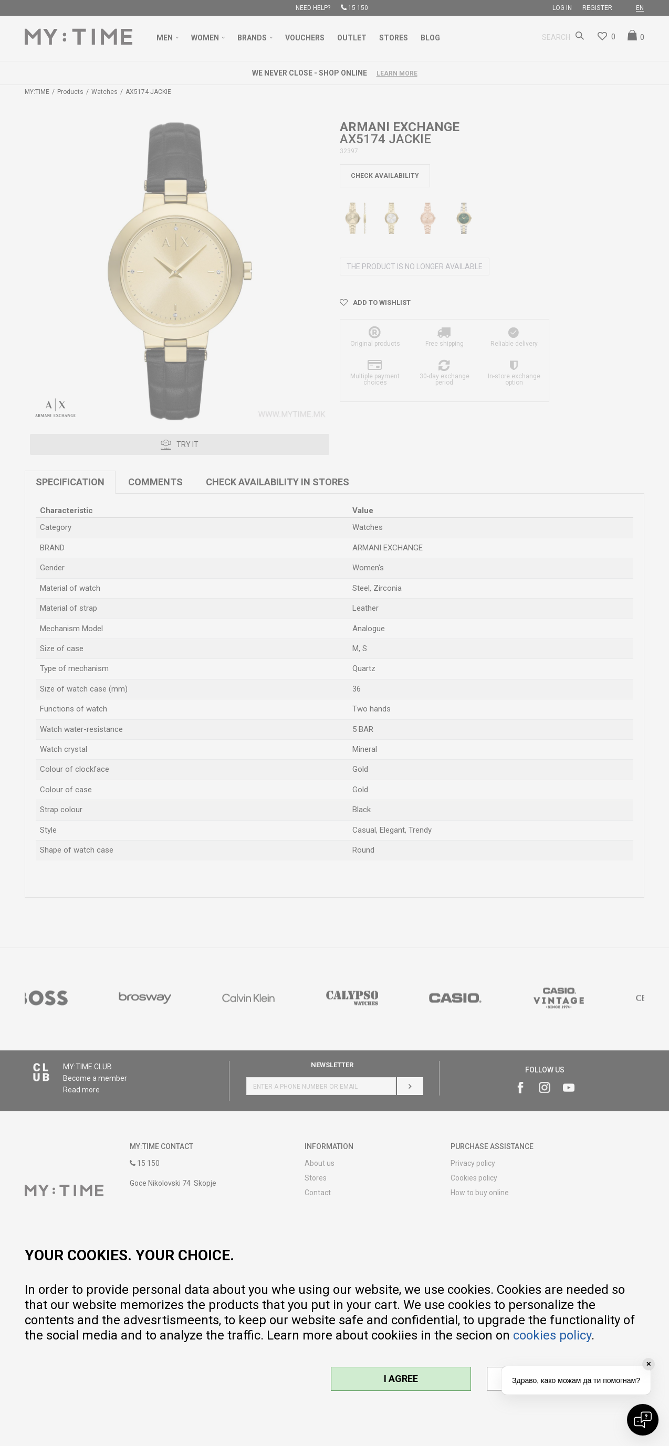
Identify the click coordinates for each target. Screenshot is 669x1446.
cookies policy (552, 1335)
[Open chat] (642, 1420)
